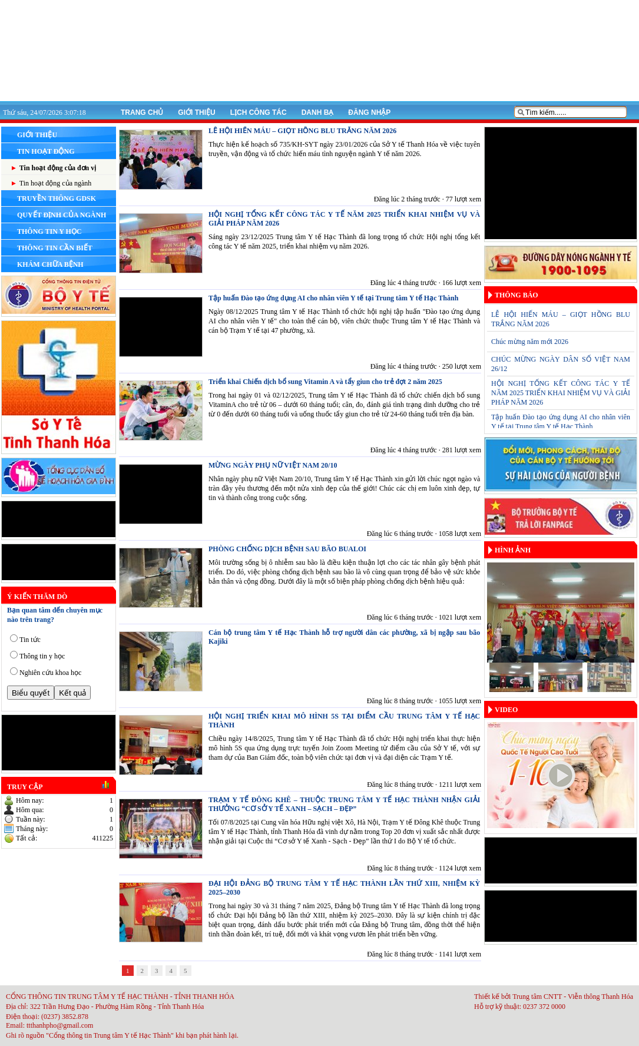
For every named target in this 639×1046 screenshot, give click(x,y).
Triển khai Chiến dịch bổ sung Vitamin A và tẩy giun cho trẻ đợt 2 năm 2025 (325, 382)
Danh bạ (318, 112)
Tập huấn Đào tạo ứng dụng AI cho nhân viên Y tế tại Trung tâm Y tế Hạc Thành (333, 298)
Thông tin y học (42, 656)
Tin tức (30, 639)
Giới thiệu (196, 112)
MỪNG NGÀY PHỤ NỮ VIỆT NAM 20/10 (272, 465)
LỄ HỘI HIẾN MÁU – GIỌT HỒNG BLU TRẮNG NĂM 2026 (302, 131)
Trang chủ (142, 112)
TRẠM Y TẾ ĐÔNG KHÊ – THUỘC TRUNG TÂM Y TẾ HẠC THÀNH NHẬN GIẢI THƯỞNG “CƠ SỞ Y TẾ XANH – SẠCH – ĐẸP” (344, 804)
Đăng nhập (369, 112)
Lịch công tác (258, 112)
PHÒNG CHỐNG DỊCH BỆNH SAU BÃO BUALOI (287, 549)
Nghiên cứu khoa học (50, 672)
